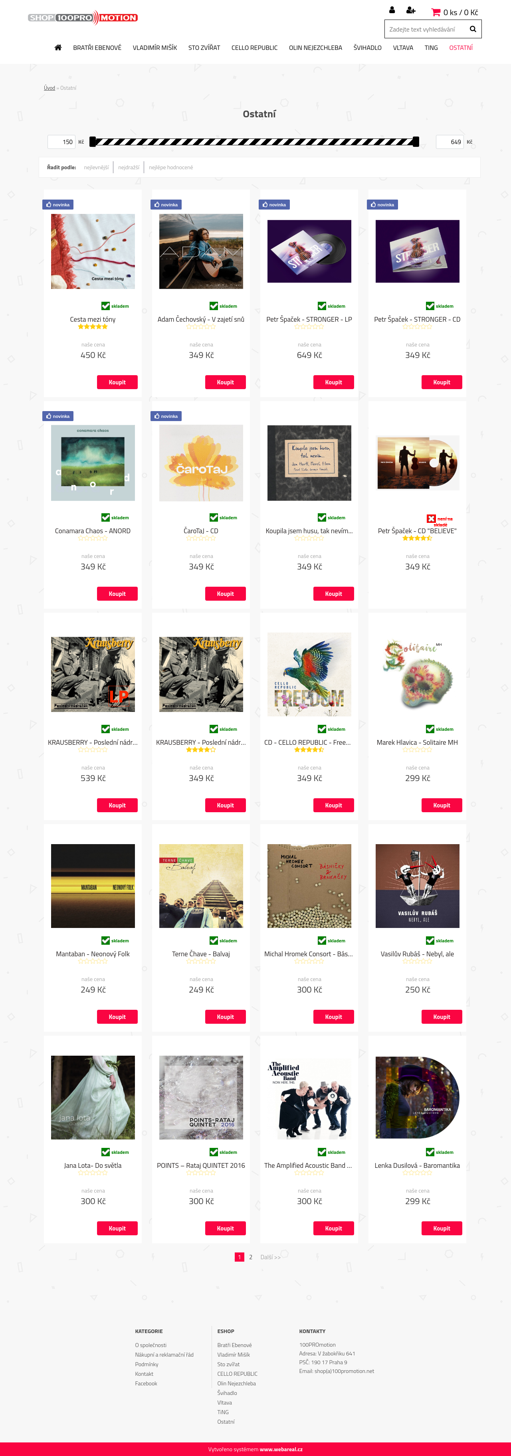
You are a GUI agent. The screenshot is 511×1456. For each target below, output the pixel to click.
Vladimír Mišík (155, 48)
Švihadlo (368, 48)
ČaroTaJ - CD (201, 531)
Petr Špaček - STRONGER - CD (417, 320)
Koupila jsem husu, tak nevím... (309, 531)
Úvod (49, 88)
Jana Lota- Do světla (93, 1166)
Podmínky (146, 1364)
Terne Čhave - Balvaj (201, 954)
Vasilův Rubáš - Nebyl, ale (417, 954)
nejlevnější (96, 167)
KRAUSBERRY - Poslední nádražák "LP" (93, 743)
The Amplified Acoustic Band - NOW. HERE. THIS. (309, 1166)
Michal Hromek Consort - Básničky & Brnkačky (309, 954)
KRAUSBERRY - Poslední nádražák (201, 743)
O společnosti (150, 1345)
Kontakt (144, 1373)
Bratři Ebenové (97, 48)
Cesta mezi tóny (93, 320)
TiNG (431, 48)
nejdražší (128, 167)
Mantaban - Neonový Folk (93, 954)
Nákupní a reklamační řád (164, 1354)
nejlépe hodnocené (171, 167)
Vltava (403, 48)
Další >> (270, 1257)
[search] (473, 29)
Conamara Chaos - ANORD (93, 531)
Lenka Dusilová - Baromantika (417, 1166)
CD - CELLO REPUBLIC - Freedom (309, 743)
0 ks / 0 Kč (461, 12)
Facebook (146, 1383)
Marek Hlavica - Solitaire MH (417, 743)
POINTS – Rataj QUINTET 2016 (201, 1166)
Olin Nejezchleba (315, 48)
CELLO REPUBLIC (254, 48)
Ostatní (461, 48)
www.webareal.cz (281, 1449)
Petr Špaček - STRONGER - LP (309, 320)
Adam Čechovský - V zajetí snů (201, 320)
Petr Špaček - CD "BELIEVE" (417, 531)
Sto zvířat (204, 48)
